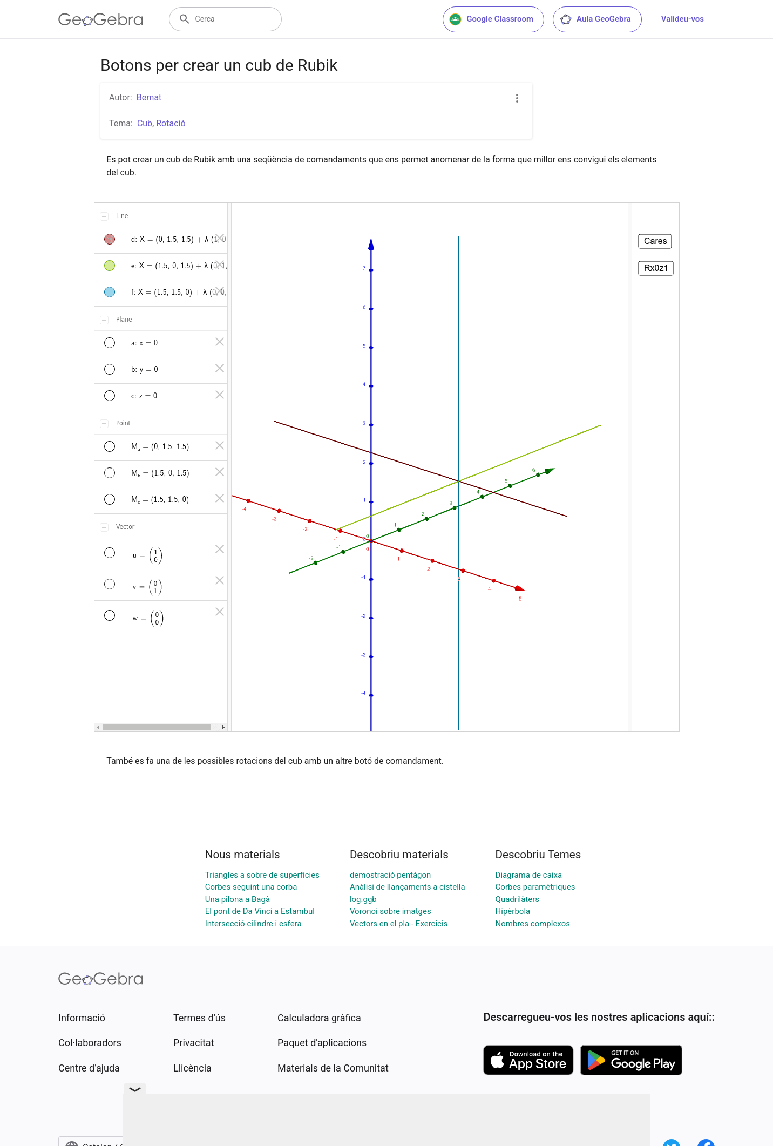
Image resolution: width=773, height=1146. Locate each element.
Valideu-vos (682, 19)
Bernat (149, 97)
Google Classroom (491, 19)
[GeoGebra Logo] (100, 19)
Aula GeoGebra (595, 19)
